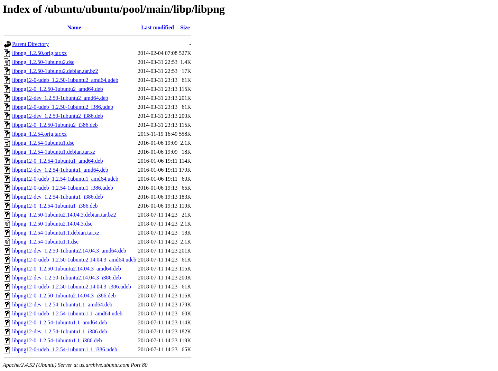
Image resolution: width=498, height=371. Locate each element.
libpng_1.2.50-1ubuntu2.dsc (43, 62)
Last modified (157, 27)
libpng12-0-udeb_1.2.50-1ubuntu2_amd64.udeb (65, 80)
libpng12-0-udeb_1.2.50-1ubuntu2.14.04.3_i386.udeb (71, 286)
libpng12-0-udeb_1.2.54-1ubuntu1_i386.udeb (62, 188)
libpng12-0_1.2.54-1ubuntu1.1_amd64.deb (59, 322)
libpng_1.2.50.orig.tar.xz (39, 53)
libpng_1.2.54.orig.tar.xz (39, 134)
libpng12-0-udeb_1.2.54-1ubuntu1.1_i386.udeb (64, 349)
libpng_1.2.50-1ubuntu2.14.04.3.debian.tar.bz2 (64, 215)
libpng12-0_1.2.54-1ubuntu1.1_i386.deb (57, 340)
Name (74, 27)
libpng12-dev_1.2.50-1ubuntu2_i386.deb (57, 116)
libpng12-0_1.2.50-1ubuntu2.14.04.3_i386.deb (64, 295)
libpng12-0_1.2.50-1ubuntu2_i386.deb (55, 125)
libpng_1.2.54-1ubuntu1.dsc (43, 143)
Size (185, 27)
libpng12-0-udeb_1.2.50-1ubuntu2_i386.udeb (62, 107)
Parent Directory (30, 44)
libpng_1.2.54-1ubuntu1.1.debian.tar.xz (55, 233)
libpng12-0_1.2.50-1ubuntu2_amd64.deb (57, 89)
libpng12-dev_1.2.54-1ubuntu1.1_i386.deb (59, 331)
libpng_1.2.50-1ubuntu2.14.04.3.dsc (52, 224)
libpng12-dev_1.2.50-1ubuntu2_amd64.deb (60, 98)
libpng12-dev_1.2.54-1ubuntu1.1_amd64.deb (62, 304)
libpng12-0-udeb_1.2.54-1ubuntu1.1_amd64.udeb (67, 313)
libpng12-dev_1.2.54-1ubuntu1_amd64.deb (60, 170)
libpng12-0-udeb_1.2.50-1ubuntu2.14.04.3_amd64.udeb (74, 260)
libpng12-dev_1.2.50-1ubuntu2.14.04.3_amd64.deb (69, 251)
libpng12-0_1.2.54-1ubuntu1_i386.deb (55, 206)
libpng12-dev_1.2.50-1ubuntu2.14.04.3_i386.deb (66, 277)
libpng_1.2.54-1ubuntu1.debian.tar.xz (53, 152)
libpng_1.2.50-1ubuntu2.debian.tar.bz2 (55, 71)
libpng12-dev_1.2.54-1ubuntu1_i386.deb (57, 197)
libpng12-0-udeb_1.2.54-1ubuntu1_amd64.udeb (65, 179)
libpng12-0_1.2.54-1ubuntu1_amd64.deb (57, 161)
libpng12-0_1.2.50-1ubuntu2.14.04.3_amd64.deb (66, 269)
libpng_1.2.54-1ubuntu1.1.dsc (45, 242)
